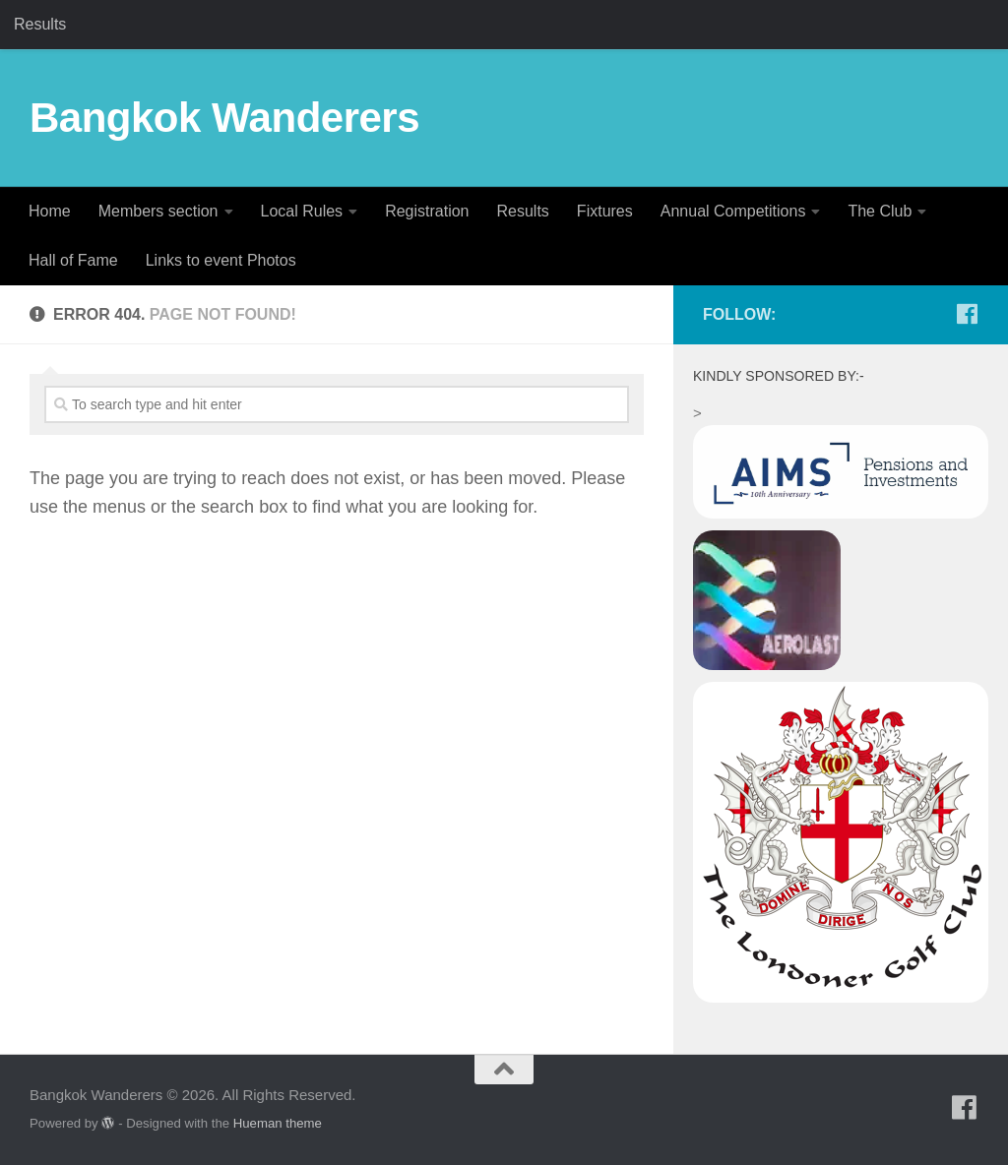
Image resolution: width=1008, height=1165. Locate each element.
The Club (880, 211)
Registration (427, 211)
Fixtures (605, 211)
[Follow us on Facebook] (966, 314)
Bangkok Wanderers (224, 117)
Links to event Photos (221, 260)
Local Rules (302, 211)
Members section (158, 211)
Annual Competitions (733, 211)
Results (40, 24)
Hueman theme (277, 1123)
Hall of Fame (73, 260)
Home (50, 211)
